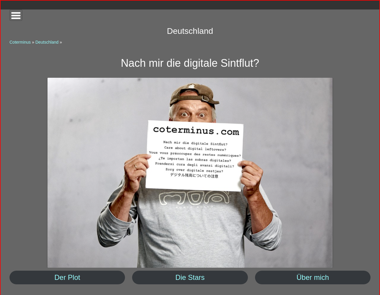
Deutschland (46, 42)
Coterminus (20, 42)
